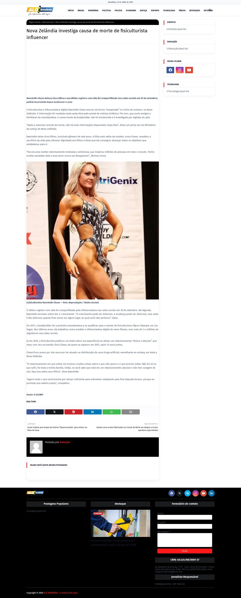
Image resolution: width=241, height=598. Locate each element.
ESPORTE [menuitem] (155, 10)
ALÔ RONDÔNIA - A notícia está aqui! (61, 593)
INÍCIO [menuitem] (71, 10)
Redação (64, 442)
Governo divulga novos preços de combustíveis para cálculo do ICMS (113, 543)
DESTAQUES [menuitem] (194, 10)
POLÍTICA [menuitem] (106, 10)
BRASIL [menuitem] (81, 10)
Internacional (48, 22)
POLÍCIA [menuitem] (118, 10)
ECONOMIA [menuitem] (131, 10)
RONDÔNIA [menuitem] (93, 10)
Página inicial (34, 22)
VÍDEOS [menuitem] (182, 10)
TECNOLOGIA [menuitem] (169, 10)
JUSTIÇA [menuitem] (143, 10)
